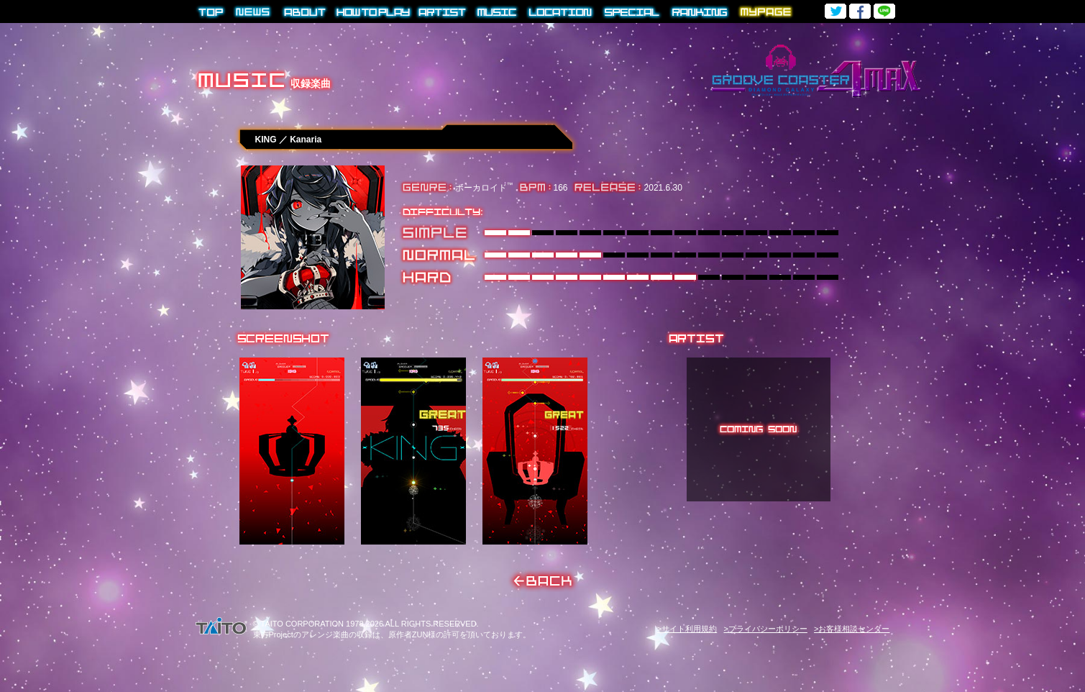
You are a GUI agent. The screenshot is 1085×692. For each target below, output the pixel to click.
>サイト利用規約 (687, 628)
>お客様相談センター (851, 628)
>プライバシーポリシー (765, 628)
